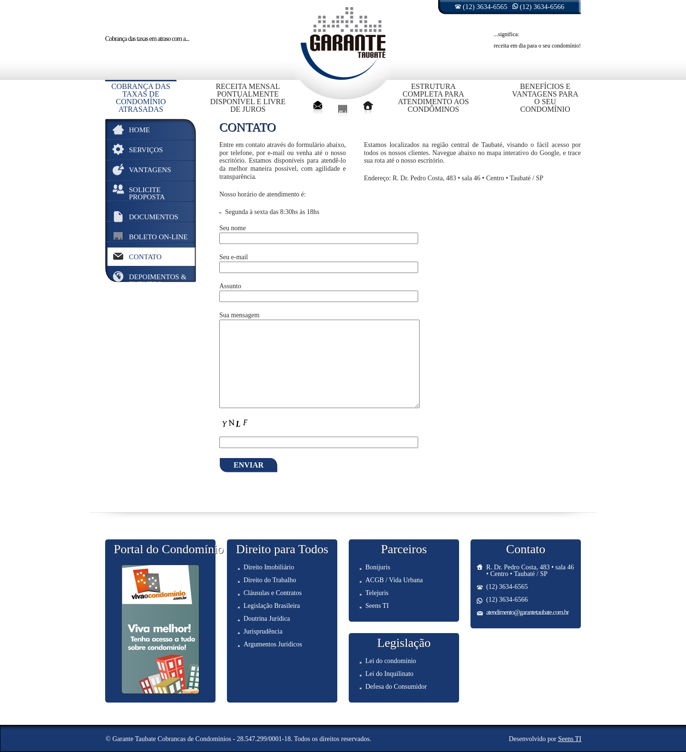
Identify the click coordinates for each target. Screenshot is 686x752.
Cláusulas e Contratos (273, 592)
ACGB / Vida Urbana (394, 580)
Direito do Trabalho (270, 580)
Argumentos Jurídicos (273, 644)
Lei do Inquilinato (389, 673)
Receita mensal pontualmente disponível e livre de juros (248, 97)
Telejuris (377, 592)
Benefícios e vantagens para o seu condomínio (545, 97)
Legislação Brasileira (272, 605)
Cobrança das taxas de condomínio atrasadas (140, 97)
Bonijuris (377, 567)
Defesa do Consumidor (396, 686)
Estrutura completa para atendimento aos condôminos (433, 97)
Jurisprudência (263, 631)
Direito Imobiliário (269, 567)
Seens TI (377, 605)
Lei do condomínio (390, 660)
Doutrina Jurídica (267, 618)
